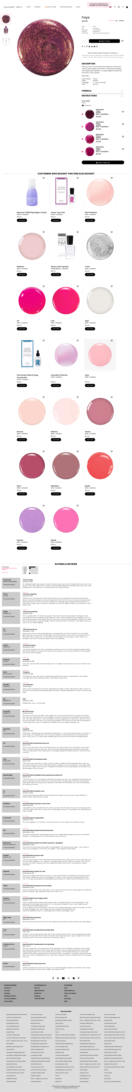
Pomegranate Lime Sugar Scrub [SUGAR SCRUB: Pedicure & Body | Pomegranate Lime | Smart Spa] (40, 1046)
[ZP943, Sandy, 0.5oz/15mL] (66, 523)
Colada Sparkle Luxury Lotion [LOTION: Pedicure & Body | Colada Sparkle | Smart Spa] (63, 1069)
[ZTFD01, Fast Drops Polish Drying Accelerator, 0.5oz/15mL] (32, 359)
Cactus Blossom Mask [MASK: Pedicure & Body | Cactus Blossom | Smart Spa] (110, 1052)
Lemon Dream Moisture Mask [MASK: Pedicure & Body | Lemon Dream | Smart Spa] (63, 1061)
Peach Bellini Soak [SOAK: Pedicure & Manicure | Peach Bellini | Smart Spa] (85, 1040)
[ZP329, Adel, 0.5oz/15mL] (100, 304)
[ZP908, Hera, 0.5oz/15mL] (32, 469)
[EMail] (94, 46)
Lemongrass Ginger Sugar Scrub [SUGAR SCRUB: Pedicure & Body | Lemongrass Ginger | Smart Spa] (15, 1052)
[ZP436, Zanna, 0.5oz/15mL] (100, 415)
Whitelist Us (37, 993)
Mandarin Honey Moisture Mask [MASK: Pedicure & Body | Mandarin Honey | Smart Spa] (113, 1058)
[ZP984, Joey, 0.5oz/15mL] (100, 359)
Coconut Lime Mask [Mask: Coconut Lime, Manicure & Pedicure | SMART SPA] (61, 1014)
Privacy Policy (8, 1001)
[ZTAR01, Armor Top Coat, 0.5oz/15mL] (66, 195)
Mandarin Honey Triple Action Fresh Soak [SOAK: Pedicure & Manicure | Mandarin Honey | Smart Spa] (65, 1037)
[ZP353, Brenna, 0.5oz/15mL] (32, 415)
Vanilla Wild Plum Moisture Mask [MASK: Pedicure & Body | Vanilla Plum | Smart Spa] (40, 1058)
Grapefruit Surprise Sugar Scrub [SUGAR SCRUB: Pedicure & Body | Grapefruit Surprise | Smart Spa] (113, 1046)
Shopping (37, 996)
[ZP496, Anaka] (102, 126)
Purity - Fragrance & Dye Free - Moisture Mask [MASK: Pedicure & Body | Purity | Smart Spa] (114, 1061)
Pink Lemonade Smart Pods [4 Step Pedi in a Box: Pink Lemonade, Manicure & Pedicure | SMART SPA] (38, 1017)
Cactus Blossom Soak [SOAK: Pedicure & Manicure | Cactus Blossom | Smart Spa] (37, 1032)
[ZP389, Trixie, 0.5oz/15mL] (100, 249)
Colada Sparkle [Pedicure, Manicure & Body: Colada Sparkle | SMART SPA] (84, 1081)
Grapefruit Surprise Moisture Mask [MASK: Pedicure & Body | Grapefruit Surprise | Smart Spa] (40, 1061)
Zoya (65, 988)
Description (88, 64)
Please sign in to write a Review (9, 569)
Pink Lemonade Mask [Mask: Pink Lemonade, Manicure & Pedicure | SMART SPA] (12, 1020)
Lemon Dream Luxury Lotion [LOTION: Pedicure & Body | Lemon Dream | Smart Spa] (39, 1069)
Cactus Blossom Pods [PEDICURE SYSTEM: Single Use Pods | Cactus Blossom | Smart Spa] (110, 1023)
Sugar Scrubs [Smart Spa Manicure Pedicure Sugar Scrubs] (108, 1043)
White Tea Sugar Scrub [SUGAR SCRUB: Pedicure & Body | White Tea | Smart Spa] (37, 1049)
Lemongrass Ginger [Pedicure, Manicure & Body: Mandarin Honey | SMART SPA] (36, 1055)
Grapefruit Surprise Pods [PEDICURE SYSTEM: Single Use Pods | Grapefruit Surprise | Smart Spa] (38, 1029)
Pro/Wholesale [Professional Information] (66, 7)
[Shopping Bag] (127, 7)
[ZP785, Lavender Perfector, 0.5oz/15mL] (66, 359)
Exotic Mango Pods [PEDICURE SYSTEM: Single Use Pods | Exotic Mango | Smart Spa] (109, 1026)
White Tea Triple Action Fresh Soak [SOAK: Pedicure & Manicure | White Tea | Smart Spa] (65, 1034)
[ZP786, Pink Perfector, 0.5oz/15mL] (100, 195)
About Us (37, 988)
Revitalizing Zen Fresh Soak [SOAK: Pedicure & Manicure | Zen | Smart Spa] (38, 1040)
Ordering (7, 993)
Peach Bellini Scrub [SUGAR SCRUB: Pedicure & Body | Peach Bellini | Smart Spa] (109, 1040)
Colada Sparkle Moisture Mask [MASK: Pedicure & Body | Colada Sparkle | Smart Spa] (113, 1055)
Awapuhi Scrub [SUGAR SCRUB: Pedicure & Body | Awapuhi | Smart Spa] (59, 1052)
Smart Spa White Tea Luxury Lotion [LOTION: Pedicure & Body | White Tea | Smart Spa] (90, 1067)
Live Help (7, 990)
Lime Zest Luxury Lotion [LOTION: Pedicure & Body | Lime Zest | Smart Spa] (37, 1067)
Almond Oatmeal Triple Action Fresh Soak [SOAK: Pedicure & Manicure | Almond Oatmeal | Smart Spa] (114, 1032)
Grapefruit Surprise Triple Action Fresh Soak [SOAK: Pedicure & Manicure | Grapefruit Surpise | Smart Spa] (90, 1037)
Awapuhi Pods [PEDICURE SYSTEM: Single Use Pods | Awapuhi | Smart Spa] (108, 1020)
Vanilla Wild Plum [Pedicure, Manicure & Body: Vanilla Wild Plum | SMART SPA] (36, 1081)
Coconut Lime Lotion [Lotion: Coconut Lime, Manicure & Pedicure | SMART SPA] (37, 1014)
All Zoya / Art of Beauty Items (112, 1081)
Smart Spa (67, 998)
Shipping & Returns (10, 996)
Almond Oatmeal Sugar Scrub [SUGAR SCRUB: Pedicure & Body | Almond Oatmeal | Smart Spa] (112, 1049)
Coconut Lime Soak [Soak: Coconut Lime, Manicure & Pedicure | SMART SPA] (109, 1014)
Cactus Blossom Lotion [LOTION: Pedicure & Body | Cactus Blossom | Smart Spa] (62, 1072)
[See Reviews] (116, 20)
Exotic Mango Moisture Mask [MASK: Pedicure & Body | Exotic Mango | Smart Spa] (63, 1058)
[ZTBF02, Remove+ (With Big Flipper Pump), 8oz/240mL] (32, 195)
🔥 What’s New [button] (50, 7)
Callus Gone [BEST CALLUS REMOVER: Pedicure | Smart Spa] (107, 1078)
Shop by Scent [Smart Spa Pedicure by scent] (59, 1023)
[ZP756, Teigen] (102, 114)
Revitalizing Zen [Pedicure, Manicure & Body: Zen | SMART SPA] (84, 1078)
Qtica (66, 996)
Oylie (65, 1001)
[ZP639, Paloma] (102, 139)
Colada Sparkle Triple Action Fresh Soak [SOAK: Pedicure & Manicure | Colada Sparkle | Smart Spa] (41, 1034)
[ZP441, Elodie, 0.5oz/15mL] (100, 469)
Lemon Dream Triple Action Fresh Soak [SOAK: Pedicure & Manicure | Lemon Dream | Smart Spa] (114, 1037)
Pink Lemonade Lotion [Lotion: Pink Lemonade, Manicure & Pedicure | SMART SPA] (37, 1020)
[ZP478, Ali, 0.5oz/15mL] (32, 304)
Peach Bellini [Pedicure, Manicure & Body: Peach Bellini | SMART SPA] (10, 1043)
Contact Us (7, 988)
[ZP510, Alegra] (102, 151)
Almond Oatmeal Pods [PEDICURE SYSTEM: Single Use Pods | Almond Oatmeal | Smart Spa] (12, 1026)
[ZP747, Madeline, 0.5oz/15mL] (66, 469)
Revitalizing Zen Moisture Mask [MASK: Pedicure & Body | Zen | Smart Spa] (89, 1061)
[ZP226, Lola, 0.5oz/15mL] (66, 304)
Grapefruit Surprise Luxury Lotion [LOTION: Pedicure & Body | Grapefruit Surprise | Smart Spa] (15, 1069)
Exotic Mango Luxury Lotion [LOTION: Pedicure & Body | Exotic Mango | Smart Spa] (14, 1067)
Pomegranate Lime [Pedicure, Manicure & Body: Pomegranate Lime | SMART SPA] (85, 1075)
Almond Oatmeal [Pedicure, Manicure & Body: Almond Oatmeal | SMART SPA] (11, 1081)
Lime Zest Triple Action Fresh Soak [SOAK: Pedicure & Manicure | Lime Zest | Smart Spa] (16, 1037)
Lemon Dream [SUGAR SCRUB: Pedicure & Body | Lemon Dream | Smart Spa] (10, 1049)
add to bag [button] (99, 41)
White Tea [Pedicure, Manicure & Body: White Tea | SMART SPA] (58, 1081)
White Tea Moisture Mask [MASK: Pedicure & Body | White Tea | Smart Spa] (13, 1058)
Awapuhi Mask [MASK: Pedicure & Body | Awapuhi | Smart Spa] (84, 1052)
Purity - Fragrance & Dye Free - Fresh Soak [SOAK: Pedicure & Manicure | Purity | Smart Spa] (16, 1040)
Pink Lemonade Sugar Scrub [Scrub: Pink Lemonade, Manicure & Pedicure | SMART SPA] (112, 1017)
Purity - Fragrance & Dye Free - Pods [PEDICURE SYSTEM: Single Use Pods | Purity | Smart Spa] (90, 1020)
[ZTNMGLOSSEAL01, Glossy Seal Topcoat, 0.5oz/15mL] (66, 249)
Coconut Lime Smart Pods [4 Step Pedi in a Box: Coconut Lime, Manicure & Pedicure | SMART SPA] (13, 1017)
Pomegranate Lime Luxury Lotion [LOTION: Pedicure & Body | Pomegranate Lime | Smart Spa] (64, 1067)
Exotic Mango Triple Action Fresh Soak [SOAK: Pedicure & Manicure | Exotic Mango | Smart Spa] (114, 1034)
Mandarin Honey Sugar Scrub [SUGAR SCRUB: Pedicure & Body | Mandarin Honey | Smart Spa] (14, 1046)
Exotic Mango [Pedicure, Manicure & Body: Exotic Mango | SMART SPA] (83, 1069)
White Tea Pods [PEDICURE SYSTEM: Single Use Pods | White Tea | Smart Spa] (59, 1029)
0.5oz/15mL (90, 28)
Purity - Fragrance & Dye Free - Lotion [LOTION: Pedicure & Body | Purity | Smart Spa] (90, 1064)
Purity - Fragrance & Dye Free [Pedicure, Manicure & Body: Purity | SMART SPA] (39, 1078)
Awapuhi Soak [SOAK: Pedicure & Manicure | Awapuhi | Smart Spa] (10, 1032)
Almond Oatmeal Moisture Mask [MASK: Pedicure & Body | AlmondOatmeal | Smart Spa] (89, 1055)
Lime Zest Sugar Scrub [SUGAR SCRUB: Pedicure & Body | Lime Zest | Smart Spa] (61, 1046)
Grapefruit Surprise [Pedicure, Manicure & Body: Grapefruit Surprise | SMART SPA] (11, 1078)
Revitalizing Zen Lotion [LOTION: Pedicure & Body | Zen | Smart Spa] (61, 1064)
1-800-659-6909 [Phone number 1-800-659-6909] (39, 998)
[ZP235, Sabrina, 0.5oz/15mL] (66, 415)
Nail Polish (85, 76)
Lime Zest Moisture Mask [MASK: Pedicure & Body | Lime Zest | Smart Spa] (87, 1058)
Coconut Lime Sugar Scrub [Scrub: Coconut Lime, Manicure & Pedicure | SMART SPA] (87, 1014)
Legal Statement (39, 990)
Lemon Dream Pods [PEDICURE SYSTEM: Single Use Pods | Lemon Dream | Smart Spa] (85, 1026)
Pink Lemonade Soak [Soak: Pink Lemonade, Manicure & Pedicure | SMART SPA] (61, 1017)
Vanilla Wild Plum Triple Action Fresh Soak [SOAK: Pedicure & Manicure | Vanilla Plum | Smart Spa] (90, 1034)
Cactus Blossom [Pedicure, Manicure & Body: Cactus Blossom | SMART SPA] (11, 1075)
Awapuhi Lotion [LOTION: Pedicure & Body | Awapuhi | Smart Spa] (84, 1072)
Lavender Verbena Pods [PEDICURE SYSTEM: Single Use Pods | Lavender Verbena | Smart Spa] (86, 1023)
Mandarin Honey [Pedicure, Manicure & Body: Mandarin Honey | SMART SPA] (35, 1023)
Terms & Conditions (10, 998)
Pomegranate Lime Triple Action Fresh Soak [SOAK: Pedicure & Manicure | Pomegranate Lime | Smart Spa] (41, 1037)
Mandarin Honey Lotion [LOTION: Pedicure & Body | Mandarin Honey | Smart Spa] (111, 1064)
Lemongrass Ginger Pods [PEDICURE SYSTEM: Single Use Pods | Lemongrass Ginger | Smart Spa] (38, 1026)
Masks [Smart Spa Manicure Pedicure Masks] (106, 1069)
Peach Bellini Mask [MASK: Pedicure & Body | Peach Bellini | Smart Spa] (11, 1064)
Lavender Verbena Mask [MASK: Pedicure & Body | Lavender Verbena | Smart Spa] (62, 1055)
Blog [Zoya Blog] (78, 7)
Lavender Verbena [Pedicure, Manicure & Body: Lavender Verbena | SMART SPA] (60, 1040)
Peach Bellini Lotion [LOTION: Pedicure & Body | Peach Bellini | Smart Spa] (36, 1064)
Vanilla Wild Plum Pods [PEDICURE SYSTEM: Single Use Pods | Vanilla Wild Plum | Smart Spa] (62, 1026)
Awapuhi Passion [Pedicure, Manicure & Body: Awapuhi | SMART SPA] (36, 1075)
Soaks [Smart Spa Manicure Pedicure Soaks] (57, 1032)
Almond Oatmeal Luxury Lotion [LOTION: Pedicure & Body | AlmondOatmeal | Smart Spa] (15, 1072)
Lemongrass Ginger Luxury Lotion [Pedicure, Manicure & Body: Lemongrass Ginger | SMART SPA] (89, 1049)
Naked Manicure (69, 990)
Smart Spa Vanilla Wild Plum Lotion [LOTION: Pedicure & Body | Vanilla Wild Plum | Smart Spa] (114, 1067)
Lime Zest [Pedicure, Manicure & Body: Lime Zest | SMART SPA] (107, 1075)
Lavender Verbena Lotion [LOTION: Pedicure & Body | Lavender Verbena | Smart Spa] (38, 1072)
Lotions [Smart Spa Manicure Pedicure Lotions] (57, 1075)
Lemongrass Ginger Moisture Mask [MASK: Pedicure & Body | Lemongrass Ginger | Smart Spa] (16, 1055)
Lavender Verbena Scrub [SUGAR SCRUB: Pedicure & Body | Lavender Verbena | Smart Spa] (62, 1049)
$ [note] (98, 116)
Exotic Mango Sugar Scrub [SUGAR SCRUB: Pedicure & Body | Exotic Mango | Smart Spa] (87, 1046)
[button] (13, 7)
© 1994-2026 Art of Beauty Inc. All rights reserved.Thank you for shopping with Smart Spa (66, 1087)
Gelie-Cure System (70, 993)
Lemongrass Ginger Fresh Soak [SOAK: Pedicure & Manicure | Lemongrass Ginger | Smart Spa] (88, 1032)
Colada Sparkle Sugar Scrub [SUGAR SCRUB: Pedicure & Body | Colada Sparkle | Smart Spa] (87, 1043)
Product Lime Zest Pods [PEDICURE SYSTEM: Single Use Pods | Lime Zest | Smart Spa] (110, 1029)
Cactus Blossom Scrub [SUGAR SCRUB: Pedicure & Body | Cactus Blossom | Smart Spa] (37, 1052)
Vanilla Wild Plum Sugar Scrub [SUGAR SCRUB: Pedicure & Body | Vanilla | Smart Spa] (64, 1043)
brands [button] (37, 7)
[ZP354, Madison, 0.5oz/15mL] (32, 249)
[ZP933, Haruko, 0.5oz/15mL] (32, 523)
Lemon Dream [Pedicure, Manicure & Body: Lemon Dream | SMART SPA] (108, 1072)
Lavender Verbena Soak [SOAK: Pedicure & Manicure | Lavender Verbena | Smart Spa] (13, 1034)
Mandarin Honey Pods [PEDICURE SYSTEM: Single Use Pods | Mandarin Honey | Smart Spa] (12, 1029)
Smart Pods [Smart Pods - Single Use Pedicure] (58, 1078)
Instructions (102, 96)
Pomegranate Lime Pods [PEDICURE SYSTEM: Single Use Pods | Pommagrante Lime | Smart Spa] (87, 1029)
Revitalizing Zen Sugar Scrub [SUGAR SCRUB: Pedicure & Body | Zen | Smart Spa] (39, 1043)
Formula (102, 91)
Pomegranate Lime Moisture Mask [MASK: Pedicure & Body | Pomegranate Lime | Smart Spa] (16, 1061)
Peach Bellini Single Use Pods (63, 1020)
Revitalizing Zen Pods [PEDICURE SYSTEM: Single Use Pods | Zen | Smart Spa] (12, 1023)
